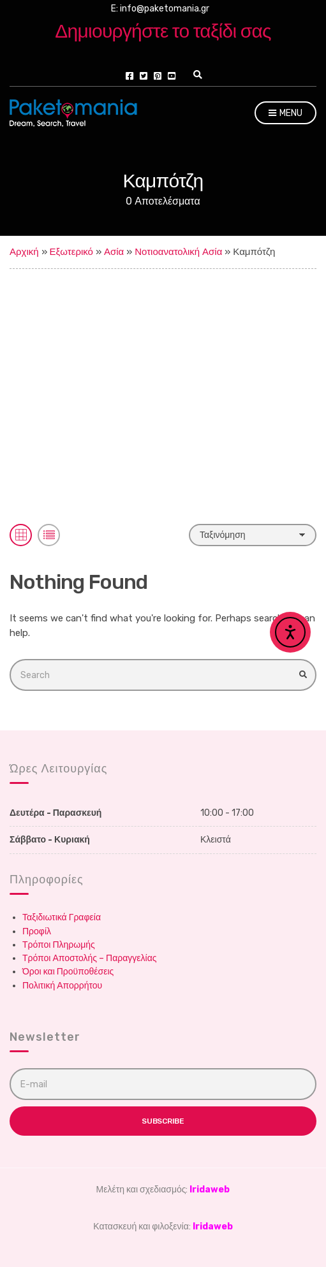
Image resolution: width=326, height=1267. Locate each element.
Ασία (114, 251)
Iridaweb (209, 1189)
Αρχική (24, 251)
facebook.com (129, 75)
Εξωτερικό (71, 251)
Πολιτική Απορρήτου (62, 985)
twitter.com (143, 75)
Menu (285, 114)
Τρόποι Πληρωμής (58, 944)
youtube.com (171, 75)
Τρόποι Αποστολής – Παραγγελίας (89, 958)
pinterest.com (157, 75)
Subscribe (163, 1121)
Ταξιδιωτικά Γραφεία (61, 917)
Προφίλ (36, 931)
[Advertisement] (163, 364)
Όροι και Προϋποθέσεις (68, 971)
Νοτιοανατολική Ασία (178, 251)
